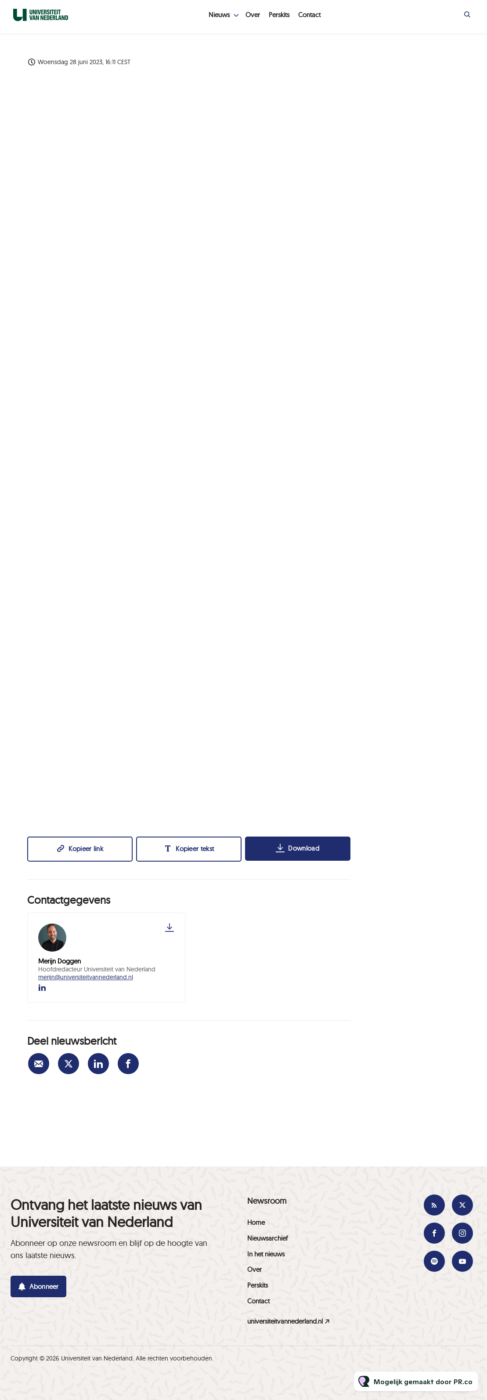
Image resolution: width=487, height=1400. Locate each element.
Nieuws (219, 15)
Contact (309, 15)
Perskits (279, 15)
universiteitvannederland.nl (285, 1321)
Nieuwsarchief (267, 1238)
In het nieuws (266, 1254)
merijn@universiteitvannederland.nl (85, 977)
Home (256, 1222)
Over (252, 15)
